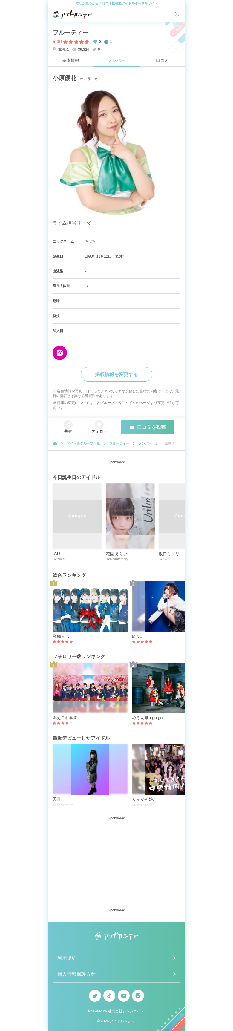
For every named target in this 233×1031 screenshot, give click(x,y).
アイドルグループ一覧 (83, 443)
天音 (57, 799)
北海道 (61, 49)
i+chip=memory (117, 559)
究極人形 (61, 636)
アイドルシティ (122, 1021)
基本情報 (70, 60)
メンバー (116, 60)
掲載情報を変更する (116, 374)
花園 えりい (117, 553)
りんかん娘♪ (143, 799)
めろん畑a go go (147, 717)
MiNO (137, 636)
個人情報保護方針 (76, 974)
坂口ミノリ (169, 553)
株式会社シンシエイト (126, 1011)
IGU (56, 553)
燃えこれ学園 (65, 717)
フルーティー (70, 32)
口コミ (162, 60)
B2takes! (59, 559)
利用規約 (66, 957)
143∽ (163, 559)
